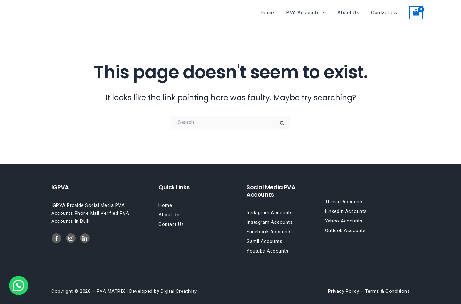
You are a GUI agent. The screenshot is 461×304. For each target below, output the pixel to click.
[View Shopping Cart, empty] (416, 12)
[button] (326, 13)
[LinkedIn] (71, 238)
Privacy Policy (343, 291)
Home (272, 13)
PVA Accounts (310, 13)
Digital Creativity (179, 291)
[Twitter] (85, 238)
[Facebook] (56, 238)
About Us (350, 13)
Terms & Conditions (387, 291)
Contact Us (385, 13)
